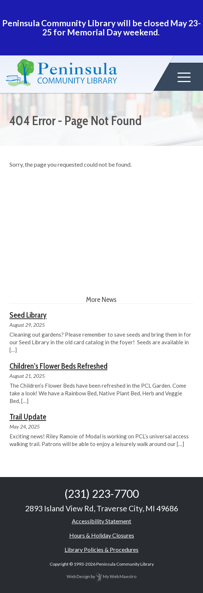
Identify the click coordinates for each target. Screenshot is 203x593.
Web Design (78, 576)
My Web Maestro (116, 576)
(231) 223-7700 (102, 493)
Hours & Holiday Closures (101, 535)
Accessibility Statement (101, 521)
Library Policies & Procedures (101, 549)
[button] (184, 77)
